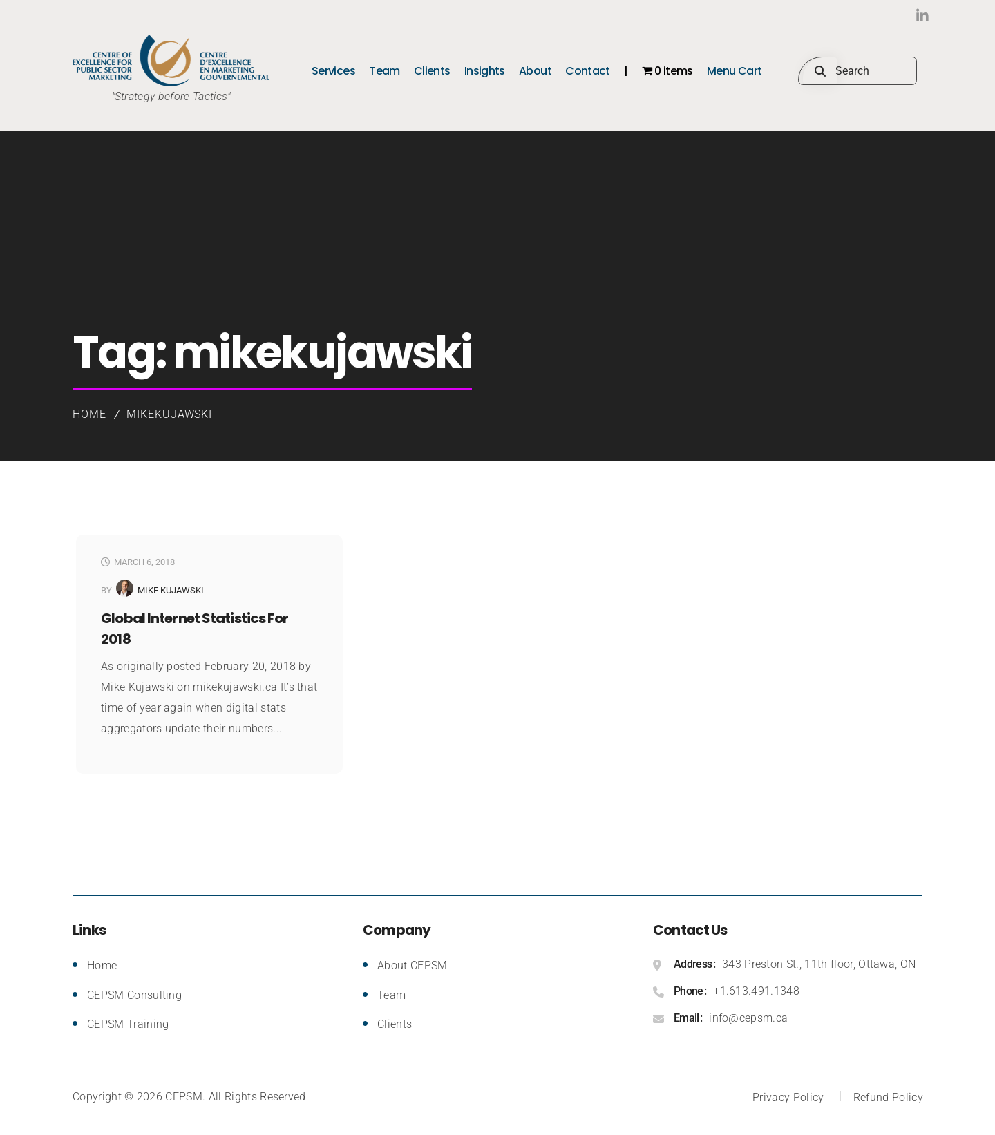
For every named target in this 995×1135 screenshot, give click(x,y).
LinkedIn (893, 15)
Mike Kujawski (171, 590)
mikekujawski (169, 414)
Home (89, 414)
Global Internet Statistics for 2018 (195, 629)
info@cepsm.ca (748, 1017)
